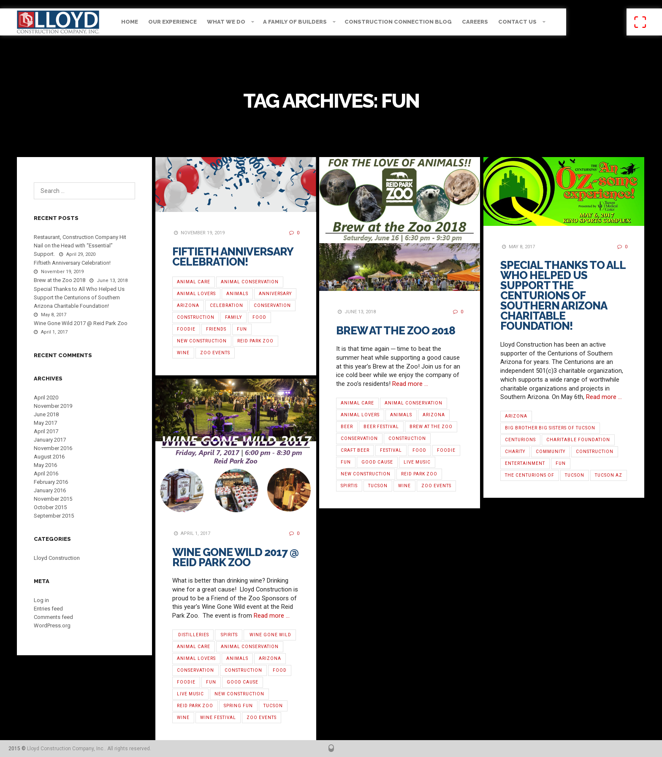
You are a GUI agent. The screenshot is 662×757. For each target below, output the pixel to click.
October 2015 (50, 507)
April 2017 (46, 431)
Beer (347, 426)
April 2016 (46, 473)
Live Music (417, 462)
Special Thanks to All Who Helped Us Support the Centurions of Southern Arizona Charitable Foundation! (562, 295)
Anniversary (275, 293)
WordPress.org (52, 625)
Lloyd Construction (57, 558)
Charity (515, 451)
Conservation (272, 305)
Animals (237, 293)
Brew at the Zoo (431, 426)
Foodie (186, 329)
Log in (41, 600)
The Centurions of (529, 475)
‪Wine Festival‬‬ (218, 717)
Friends (216, 329)
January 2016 (50, 490)
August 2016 (49, 456)
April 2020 (46, 397)
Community (550, 451)
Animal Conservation (250, 281)
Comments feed (53, 617)
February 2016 (51, 482)
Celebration (226, 305)
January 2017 (50, 440)
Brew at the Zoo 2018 (395, 330)
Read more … (410, 384)
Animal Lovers (196, 293)
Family (233, 317)
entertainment (525, 463)
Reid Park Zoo (255, 341)
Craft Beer (355, 450)
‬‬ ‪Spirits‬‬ (229, 634)
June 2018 (46, 414)
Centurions (520, 439)
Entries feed (48, 608)
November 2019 (53, 406)
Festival (391, 450)
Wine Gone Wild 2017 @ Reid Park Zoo (235, 557)
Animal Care (193, 281)
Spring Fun (238, 705)
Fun (242, 329)
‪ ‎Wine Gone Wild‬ (269, 634)
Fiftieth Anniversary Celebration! (232, 256)
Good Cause (377, 462)
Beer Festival (381, 426)
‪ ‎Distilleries (193, 634)
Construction (195, 317)
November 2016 (53, 448)
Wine (183, 352)
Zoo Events (215, 352)
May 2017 (45, 423)
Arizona (188, 305)
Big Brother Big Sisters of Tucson (550, 428)
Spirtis (349, 485)
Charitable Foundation (578, 439)
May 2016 (45, 465)
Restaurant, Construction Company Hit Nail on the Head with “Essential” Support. (80, 245)
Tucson (378, 485)
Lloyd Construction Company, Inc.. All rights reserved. (89, 749)
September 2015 (54, 516)
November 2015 (53, 499)
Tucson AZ (608, 475)
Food (259, 317)
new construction (202, 341)
